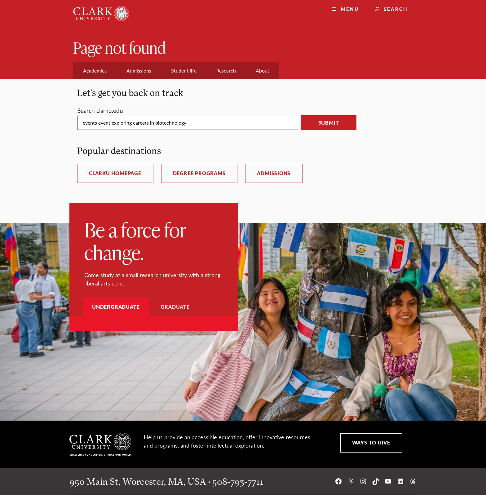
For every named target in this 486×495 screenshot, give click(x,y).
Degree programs (199, 173)
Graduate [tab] (175, 306)
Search (396, 9)
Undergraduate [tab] (115, 306)
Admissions (273, 173)
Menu (350, 9)
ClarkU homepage (115, 173)
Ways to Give (371, 442)
